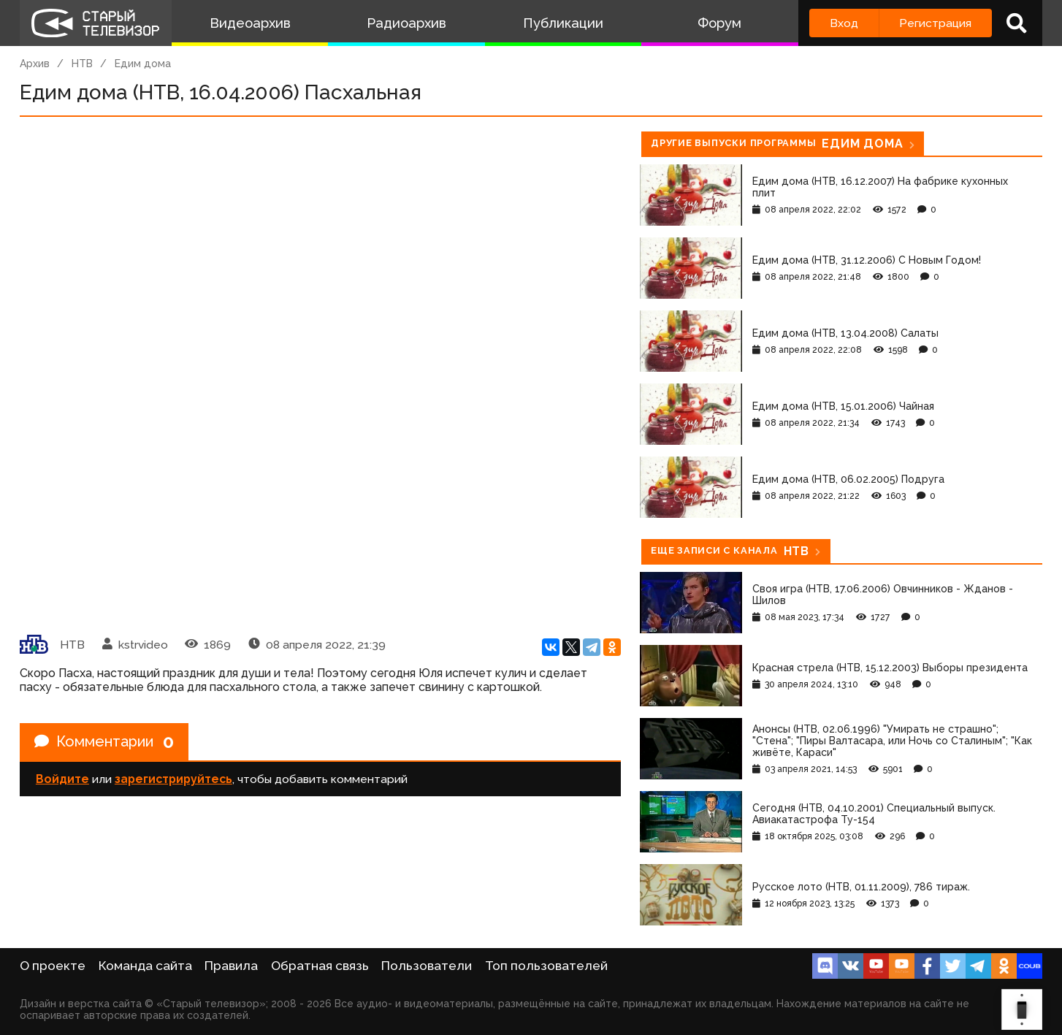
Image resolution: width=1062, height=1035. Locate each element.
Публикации (563, 23)
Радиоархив (406, 23)
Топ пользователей (546, 965)
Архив (35, 63)
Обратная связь (320, 965)
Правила (231, 965)
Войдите (62, 779)
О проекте (52, 965)
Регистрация (935, 23)
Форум (719, 23)
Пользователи (426, 965)
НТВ (82, 63)
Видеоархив (250, 23)
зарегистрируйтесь (173, 779)
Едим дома (143, 63)
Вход (844, 23)
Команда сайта (145, 965)
